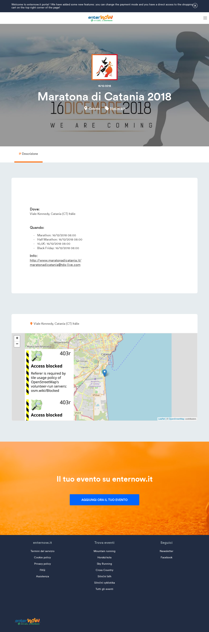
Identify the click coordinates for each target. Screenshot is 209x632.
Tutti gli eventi (104, 589)
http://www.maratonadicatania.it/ (55, 260)
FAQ (42, 570)
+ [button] (17, 338)
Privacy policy (42, 563)
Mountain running (104, 551)
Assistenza (42, 576)
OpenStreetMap (177, 419)
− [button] (17, 344)
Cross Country (104, 570)
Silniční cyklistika (104, 582)
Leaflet (161, 419)
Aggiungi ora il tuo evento (104, 500)
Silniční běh (117, 108)
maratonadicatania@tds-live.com (55, 265)
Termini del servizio (42, 551)
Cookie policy (42, 557)
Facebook (166, 557)
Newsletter (166, 551)
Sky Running (104, 563)
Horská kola (104, 557)
